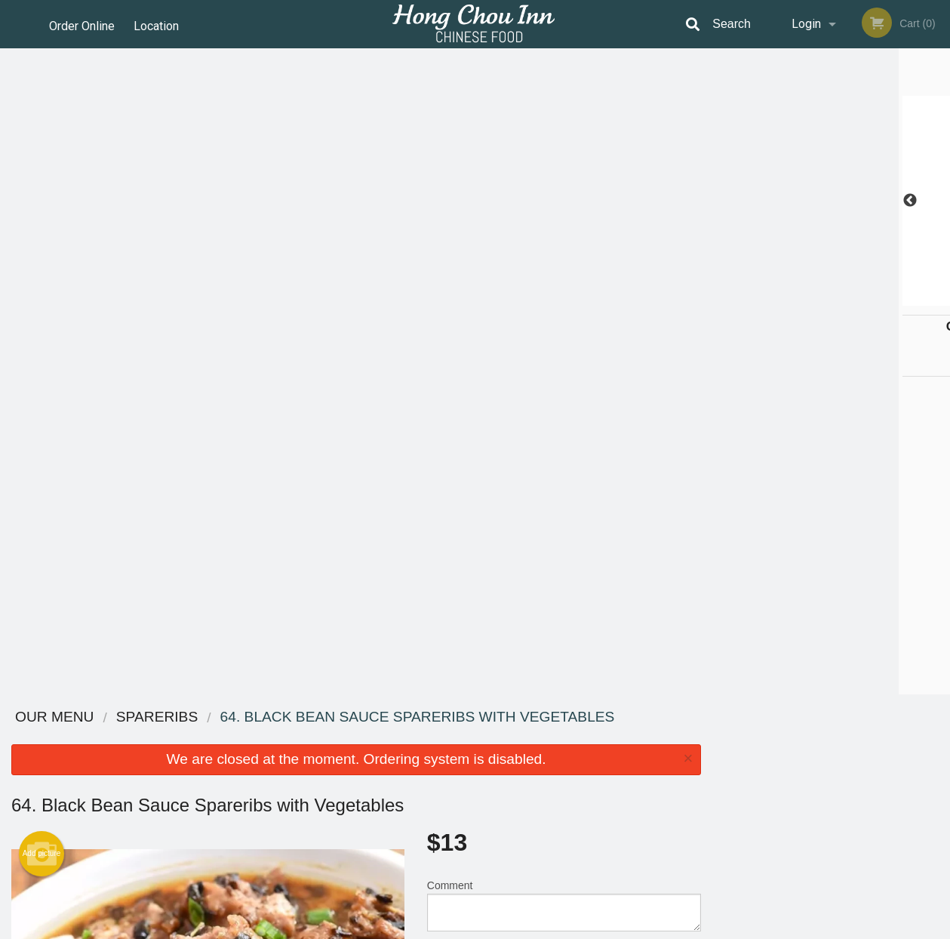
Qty (468, 320)
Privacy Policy (579, 774)
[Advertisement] (356, 645)
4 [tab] (842, 298)
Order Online (82, 24)
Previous (723, 200)
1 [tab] (774, 298)
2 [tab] (797, 298)
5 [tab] (865, 298)
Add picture (42, 207)
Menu (435, 737)
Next (938, 200)
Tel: (717, 774)
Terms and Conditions (596, 756)
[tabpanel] (831, 201)
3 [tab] (820, 298)
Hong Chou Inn (159, 717)
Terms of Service (499, 928)
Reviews (567, 737)
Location (159, 24)
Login (806, 24)
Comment (564, 259)
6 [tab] (888, 298)
